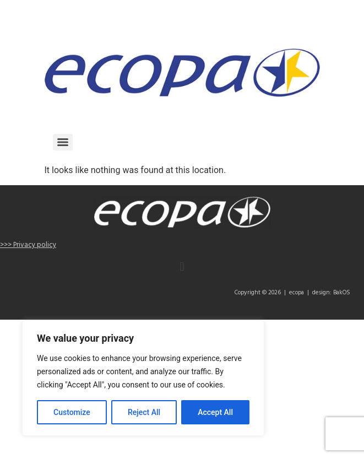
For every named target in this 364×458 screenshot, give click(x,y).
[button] (182, 267)
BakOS (341, 293)
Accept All (215, 412)
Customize (71, 412)
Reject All (144, 412)
